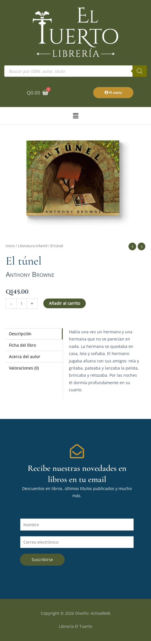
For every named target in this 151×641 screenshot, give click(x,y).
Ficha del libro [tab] (22, 345)
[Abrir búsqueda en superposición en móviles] (75, 71)
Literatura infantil (32, 245)
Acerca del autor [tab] (24, 356)
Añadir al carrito (64, 303)
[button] (75, 116)
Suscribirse (42, 559)
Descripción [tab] (20, 333)
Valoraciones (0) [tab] (24, 368)
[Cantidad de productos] (22, 304)
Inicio (10, 245)
